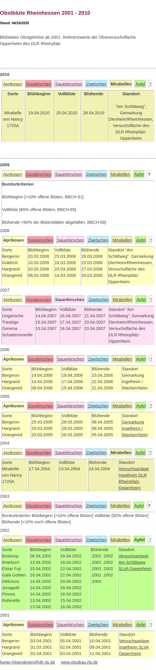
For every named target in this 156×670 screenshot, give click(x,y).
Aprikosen (12, 84)
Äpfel (140, 84)
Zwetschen (96, 84)
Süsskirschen (38, 84)
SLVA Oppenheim (135, 568)
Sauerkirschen (68, 84)
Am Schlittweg (132, 562)
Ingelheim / (132, 428)
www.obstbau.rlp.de (79, 662)
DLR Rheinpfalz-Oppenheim (133, 481)
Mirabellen (120, 174)
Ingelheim (128, 475)
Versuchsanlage (134, 468)
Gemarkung (133, 422)
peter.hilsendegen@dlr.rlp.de (28, 662)
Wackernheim (135, 434)
